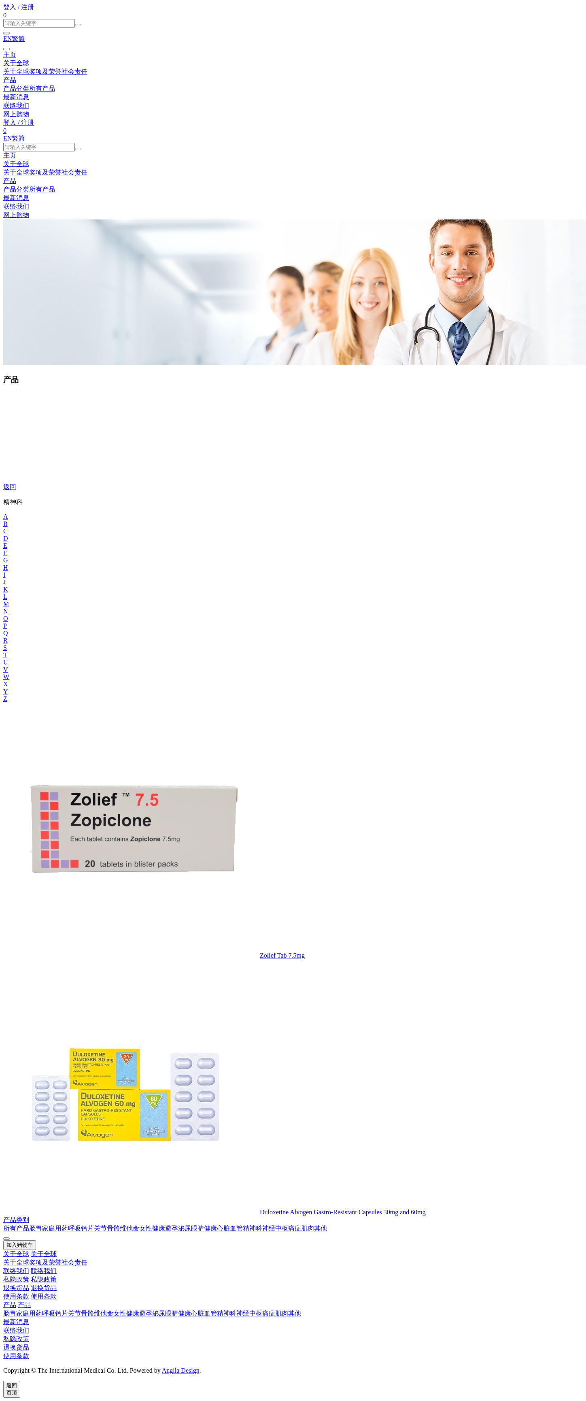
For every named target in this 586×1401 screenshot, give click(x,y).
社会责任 (74, 71)
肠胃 (35, 1228)
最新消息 (16, 97)
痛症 (294, 1228)
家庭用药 (55, 1228)
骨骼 (113, 1228)
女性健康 (152, 1228)
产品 (9, 80)
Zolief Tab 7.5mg (282, 955)
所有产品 (42, 88)
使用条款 (16, 1296)
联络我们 (16, 105)
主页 (9, 54)
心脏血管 (230, 1228)
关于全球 (16, 63)
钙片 (87, 1228)
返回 (9, 486)
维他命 (129, 1228)
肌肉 (307, 1228)
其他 (320, 1228)
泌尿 (184, 1228)
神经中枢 (275, 1228)
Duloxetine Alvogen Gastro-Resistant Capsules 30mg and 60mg (343, 1212)
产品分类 (16, 88)
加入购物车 (19, 1245)
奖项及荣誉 (45, 71)
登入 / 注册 (18, 7)
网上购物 (16, 114)
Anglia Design (181, 1370)
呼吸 (74, 1228)
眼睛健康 (204, 1228)
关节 (100, 1228)
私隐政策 (16, 1279)
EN (7, 38)
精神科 (252, 1228)
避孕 (171, 1228)
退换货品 (16, 1287)
